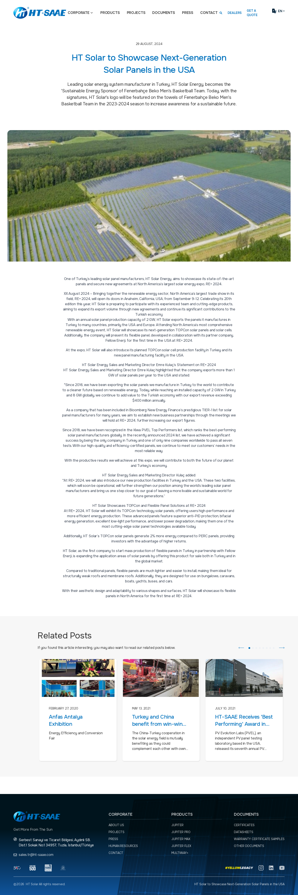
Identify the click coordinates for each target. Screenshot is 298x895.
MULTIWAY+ (179, 853)
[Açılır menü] (91, 13)
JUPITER (177, 825)
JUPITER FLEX (181, 846)
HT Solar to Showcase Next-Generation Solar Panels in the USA (239, 884)
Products (110, 12)
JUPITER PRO (180, 832)
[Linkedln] (271, 867)
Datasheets (243, 832)
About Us (116, 825)
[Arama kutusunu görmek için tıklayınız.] (220, 12)
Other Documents (249, 846)
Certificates (244, 825)
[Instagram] (261, 867)
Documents (163, 12)
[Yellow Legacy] (239, 868)
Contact (209, 12)
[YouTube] (282, 867)
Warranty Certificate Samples (259, 839)
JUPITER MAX (180, 839)
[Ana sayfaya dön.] (39, 13)
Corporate (78, 12)
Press (187, 12)
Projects (136, 12)
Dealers (235, 13)
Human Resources (123, 846)
